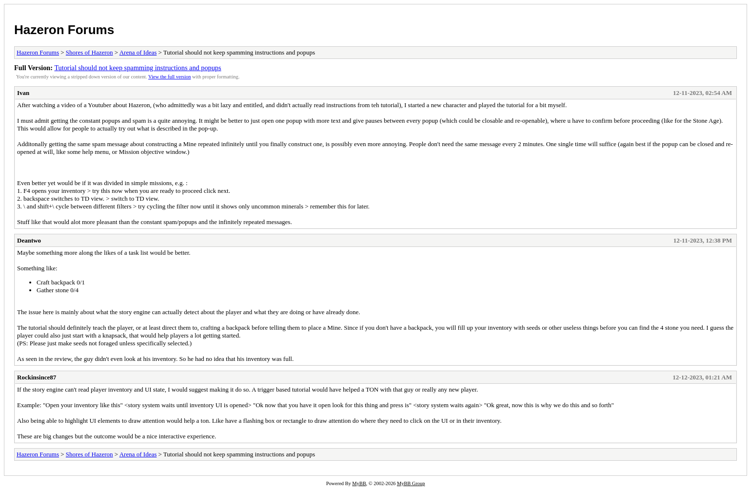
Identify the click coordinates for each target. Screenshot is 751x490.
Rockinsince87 (36, 377)
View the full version (169, 76)
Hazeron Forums (64, 29)
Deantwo (29, 240)
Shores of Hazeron (89, 52)
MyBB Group (411, 483)
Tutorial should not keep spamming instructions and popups (137, 68)
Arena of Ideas (138, 52)
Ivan (23, 92)
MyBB (359, 483)
